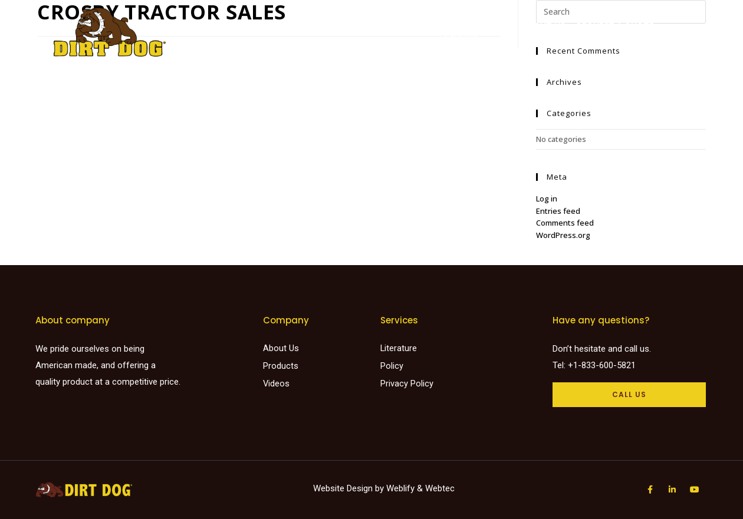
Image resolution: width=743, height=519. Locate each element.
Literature (445, 25)
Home (269, 25)
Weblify (400, 488)
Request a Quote (615, 25)
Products (316, 25)
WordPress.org (563, 235)
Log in (546, 198)
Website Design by (349, 488)
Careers (461, 37)
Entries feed (558, 211)
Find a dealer (379, 25)
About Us (544, 25)
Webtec (440, 488)
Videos (496, 25)
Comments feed (565, 222)
